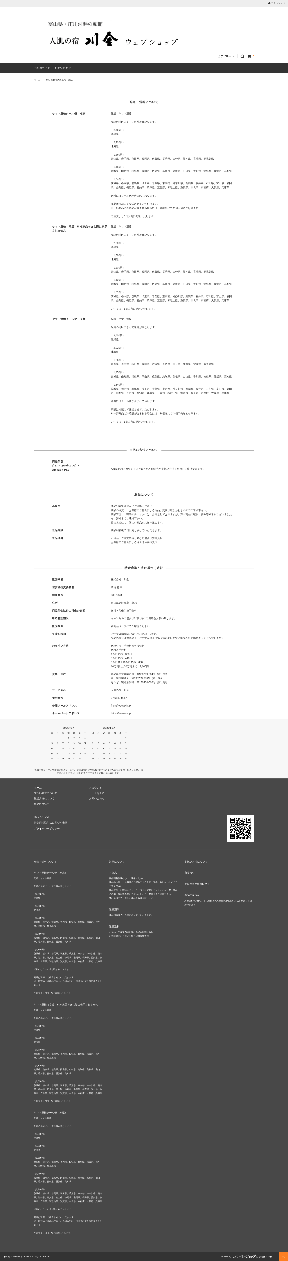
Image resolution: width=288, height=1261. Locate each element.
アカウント (277, 3)
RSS (36, 816)
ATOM (44, 816)
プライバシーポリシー (47, 827)
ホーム (37, 80)
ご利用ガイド (42, 67)
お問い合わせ (63, 67)
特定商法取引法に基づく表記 (50, 821)
